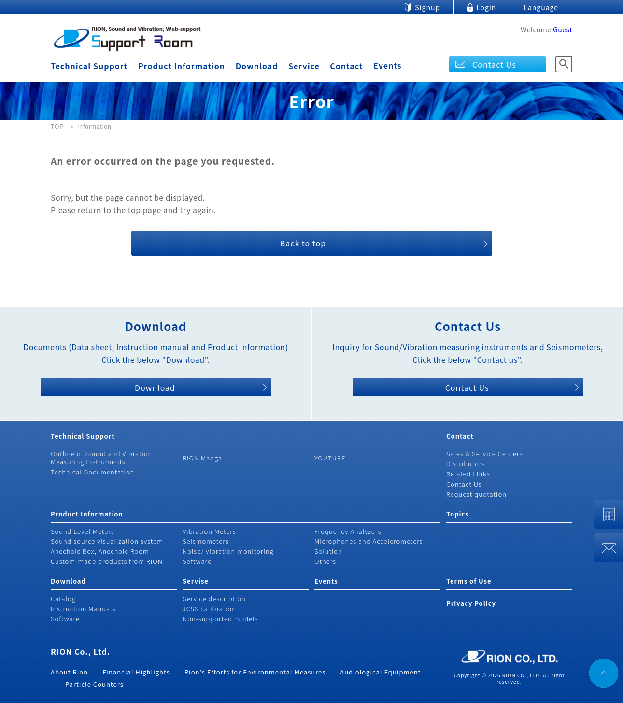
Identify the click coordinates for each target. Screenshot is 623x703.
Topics (457, 513)
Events (387, 65)
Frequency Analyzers (347, 531)
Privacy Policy (471, 603)
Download (257, 66)
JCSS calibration (209, 608)
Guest (562, 29)
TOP (57, 126)
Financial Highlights (136, 671)
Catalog (63, 598)
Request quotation (476, 494)
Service (304, 66)
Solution (328, 551)
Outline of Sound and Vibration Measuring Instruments (101, 457)
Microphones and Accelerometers (368, 540)
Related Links (468, 473)
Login (486, 7)
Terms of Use (468, 581)
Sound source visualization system (107, 540)
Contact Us (494, 64)
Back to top (303, 243)
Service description (214, 598)
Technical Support (89, 66)
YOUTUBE (330, 457)
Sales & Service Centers (484, 453)
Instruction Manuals (83, 608)
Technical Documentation (92, 471)
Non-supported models (220, 618)
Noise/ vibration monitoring (228, 551)
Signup (427, 7)
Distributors (465, 463)
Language (541, 7)
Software (197, 561)
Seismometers (206, 540)
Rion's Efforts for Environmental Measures (255, 671)
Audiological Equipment (380, 671)
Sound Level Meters (82, 531)
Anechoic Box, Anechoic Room (100, 551)
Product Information (181, 66)
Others (325, 561)
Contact (346, 66)
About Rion (69, 671)
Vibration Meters (209, 531)
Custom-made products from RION (107, 561)
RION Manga (202, 457)
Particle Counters (94, 684)
